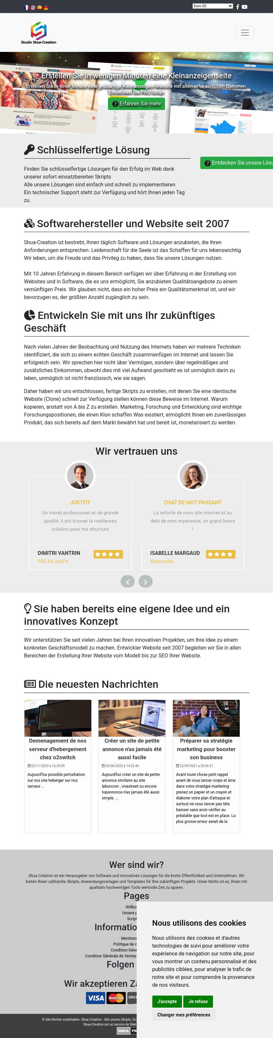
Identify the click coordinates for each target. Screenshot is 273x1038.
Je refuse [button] (198, 1001)
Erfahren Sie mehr (136, 104)
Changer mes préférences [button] (184, 1014)
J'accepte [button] (167, 1001)
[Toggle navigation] (245, 32)
